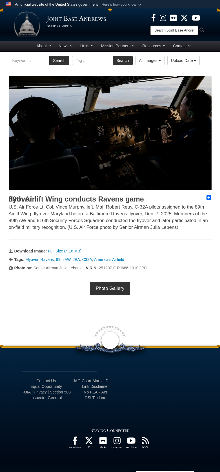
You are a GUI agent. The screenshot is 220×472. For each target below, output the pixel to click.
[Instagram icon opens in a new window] (163, 17)
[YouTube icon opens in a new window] (196, 17)
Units (87, 46)
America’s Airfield (109, 259)
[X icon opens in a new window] (184, 17)
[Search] (174, 30)
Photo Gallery (110, 288)
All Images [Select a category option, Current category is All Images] (150, 60)
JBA (76, 259)
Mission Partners (118, 46)
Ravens (47, 259)
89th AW (63, 259)
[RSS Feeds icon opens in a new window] (145, 442)
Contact (182, 46)
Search (59, 60)
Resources (154, 46)
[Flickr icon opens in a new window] (173, 17)
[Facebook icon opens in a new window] (153, 17)
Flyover (32, 259)
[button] (121, 4)
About (44, 46)
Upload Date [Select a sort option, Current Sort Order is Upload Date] (183, 60)
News (66, 46)
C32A (87, 259)
